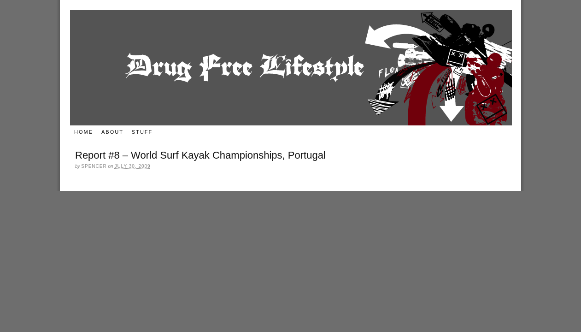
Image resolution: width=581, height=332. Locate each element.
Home (83, 132)
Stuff (142, 132)
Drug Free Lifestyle (291, 67)
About (112, 132)
